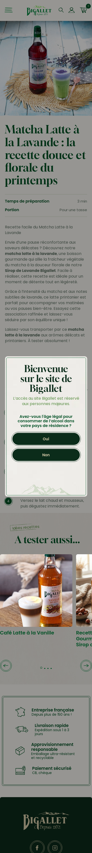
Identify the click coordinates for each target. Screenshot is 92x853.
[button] (6, 666)
